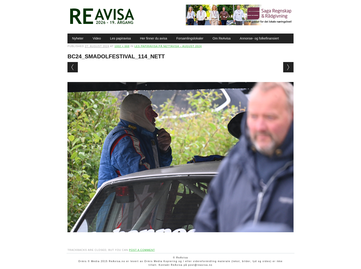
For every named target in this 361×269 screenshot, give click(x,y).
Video (97, 38)
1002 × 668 (121, 46)
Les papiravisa (120, 38)
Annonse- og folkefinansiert (259, 38)
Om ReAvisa (221, 38)
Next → (288, 67)
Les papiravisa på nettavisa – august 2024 (168, 46)
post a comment (142, 250)
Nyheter (77, 38)
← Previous (72, 67)
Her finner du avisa (153, 38)
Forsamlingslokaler (189, 38)
